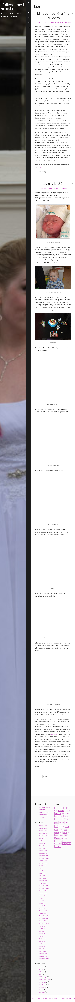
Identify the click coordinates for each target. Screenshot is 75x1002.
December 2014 (44, 916)
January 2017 (43, 853)
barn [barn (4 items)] (56, 807)
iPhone (41, 972)
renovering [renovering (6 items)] (61, 835)
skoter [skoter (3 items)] (66, 838)
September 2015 (44, 893)
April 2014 (42, 936)
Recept (41, 989)
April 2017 (42, 845)
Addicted (41, 967)
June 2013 (42, 943)
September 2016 (44, 863)
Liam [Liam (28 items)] (67, 826)
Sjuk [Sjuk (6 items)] (62, 838)
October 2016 (43, 860)
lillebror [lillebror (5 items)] (56, 829)
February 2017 (43, 850)
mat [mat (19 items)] (60, 832)
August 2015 (42, 896)
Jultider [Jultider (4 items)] (56, 822)
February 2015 (43, 911)
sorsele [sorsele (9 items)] (65, 841)
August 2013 (42, 938)
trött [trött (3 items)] (60, 843)
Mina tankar (60, 22)
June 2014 (42, 931)
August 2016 (42, 865)
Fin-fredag (42, 809)
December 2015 (44, 886)
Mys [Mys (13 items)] (69, 832)
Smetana (41, 817)
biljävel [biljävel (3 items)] (56, 810)
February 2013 (43, 953)
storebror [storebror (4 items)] (56, 843)
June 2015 (42, 901)
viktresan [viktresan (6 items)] (64, 843)
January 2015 (43, 913)
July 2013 (42, 941)
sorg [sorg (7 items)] (60, 841)
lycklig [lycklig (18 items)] (61, 829)
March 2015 (42, 908)
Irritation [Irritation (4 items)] (60, 819)
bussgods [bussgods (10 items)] (61, 810)
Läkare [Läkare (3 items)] (65, 829)
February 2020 (43, 830)
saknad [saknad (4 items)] (66, 835)
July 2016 (42, 868)
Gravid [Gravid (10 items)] (61, 816)
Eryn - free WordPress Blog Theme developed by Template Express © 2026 (53, 998)
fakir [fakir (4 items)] (65, 810)
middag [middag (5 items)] (65, 832)
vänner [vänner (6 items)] (68, 843)
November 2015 (44, 888)
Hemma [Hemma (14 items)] (66, 816)
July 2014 (42, 928)
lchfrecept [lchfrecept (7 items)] (61, 826)
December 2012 (44, 958)
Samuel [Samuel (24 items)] (57, 838)
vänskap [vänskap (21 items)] (58, 846)
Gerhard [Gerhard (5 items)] (56, 816)
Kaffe (40, 974)
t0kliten (47, 22)
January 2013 (43, 956)
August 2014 (42, 926)
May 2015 (42, 903)
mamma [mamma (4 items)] (56, 832)
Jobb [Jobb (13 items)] (65, 819)
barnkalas (54, 734)
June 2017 (42, 840)
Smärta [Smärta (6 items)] (56, 841)
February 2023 (43, 825)
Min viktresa (42, 984)
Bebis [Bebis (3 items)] (65, 807)
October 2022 (43, 828)
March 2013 (42, 951)
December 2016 (44, 855)
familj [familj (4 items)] (68, 810)
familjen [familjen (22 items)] (58, 813)
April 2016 (42, 876)
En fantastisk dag (44, 812)
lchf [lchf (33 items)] (56, 826)
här (41, 167)
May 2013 (42, 946)
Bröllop (41, 969)
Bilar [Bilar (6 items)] (68, 807)
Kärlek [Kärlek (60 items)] (68, 822)
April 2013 (42, 948)
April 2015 (42, 906)
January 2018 (43, 833)
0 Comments (68, 22)
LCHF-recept (43, 977)
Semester (42, 992)
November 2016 (44, 858)
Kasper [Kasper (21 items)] (61, 822)
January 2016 (43, 883)
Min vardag (53, 22)
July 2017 (42, 838)
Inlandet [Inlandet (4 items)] (56, 819)
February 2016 (43, 881)
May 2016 (42, 873)
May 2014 (42, 933)
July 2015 (42, 898)
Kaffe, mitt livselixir (44, 807)
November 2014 (44, 918)
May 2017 (42, 843)
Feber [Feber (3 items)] (63, 813)
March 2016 (42, 878)
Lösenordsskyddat (44, 979)
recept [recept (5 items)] (56, 835)
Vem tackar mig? (44, 815)
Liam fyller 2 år (53, 184)
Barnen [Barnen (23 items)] (60, 808)
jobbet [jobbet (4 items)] (69, 819)
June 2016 (42, 871)
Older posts (47, 776)
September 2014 (44, 923)
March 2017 (42, 848)
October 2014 (43, 921)
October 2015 (43, 891)
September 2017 (44, 835)
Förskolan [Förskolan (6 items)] (67, 813)
